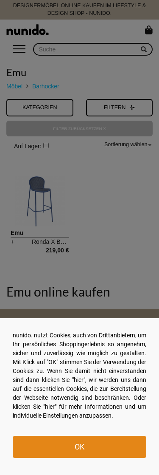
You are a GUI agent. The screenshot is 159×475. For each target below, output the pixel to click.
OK (79, 446)
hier (79, 379)
